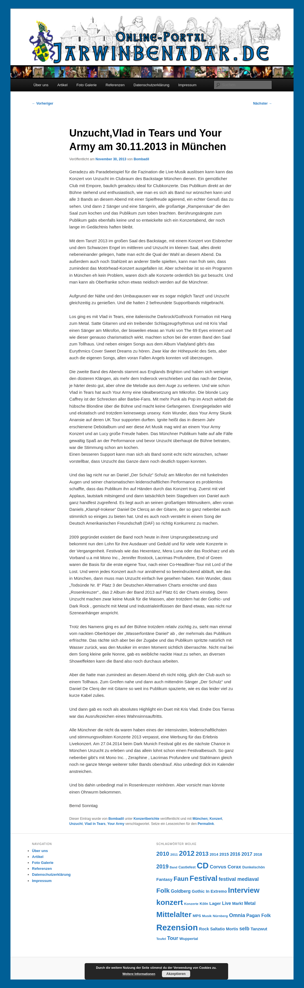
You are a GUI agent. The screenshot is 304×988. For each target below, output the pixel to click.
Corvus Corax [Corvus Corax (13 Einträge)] (225, 867)
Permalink (206, 824)
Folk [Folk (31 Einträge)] (163, 890)
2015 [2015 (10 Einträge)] (224, 854)
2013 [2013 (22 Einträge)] (202, 854)
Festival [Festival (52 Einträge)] (204, 878)
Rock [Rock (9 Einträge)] (204, 929)
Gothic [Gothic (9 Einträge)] (198, 891)
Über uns (40, 85)
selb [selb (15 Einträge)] (244, 928)
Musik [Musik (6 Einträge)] (207, 916)
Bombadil (141, 159)
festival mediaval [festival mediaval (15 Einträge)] (239, 879)
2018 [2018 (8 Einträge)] (258, 854)
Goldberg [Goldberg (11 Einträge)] (181, 891)
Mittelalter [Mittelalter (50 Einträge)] (173, 914)
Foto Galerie (86, 85)
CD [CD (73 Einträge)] (203, 865)
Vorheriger (42, 103)
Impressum (187, 85)
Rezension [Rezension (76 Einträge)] (177, 927)
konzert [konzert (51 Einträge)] (169, 902)
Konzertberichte (146, 819)
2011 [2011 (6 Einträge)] (174, 855)
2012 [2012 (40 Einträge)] (186, 853)
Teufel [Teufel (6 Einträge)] (161, 939)
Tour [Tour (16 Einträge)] (172, 938)
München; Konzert (207, 819)
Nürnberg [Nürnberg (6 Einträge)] (220, 916)
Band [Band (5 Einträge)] (173, 867)
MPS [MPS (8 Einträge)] (197, 916)
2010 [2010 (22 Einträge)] (162, 854)
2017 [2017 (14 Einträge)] (246, 854)
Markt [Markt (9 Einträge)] (237, 903)
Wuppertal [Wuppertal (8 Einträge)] (188, 939)
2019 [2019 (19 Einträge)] (162, 866)
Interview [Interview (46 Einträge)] (244, 890)
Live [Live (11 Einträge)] (226, 903)
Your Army (115, 824)
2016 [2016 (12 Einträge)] (235, 854)
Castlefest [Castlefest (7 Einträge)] (187, 867)
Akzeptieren (175, 974)
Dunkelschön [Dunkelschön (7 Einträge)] (253, 867)
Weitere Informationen (139, 974)
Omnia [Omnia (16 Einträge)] (237, 915)
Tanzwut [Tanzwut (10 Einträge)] (259, 928)
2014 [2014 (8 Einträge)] (214, 854)
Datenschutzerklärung (151, 85)
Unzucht (76, 824)
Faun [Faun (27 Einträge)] (181, 878)
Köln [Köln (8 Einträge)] (204, 903)
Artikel (62, 85)
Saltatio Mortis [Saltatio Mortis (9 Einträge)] (224, 929)
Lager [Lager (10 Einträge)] (215, 903)
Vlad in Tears (95, 824)
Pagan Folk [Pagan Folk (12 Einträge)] (258, 915)
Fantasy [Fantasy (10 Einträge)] (164, 879)
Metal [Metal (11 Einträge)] (250, 903)
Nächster (262, 103)
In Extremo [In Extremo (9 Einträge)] (216, 891)
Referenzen (115, 85)
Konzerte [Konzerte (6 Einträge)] (191, 904)
